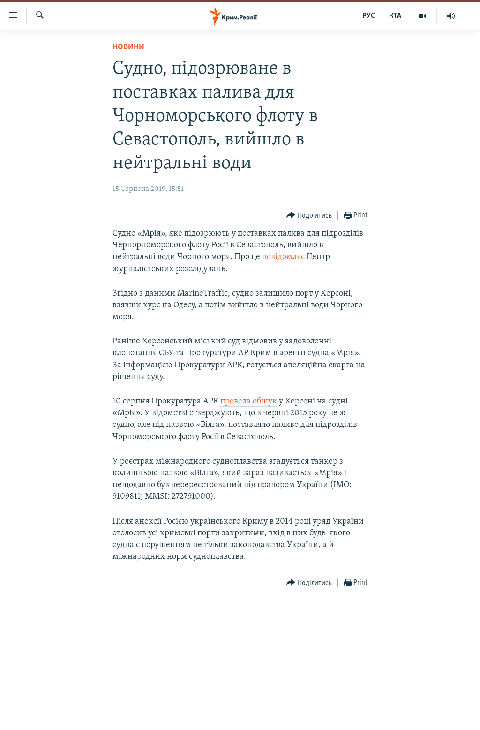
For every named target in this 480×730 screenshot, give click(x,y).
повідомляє (283, 256)
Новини (128, 47)
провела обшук (248, 401)
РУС (368, 16)
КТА (395, 16)
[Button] (309, 215)
